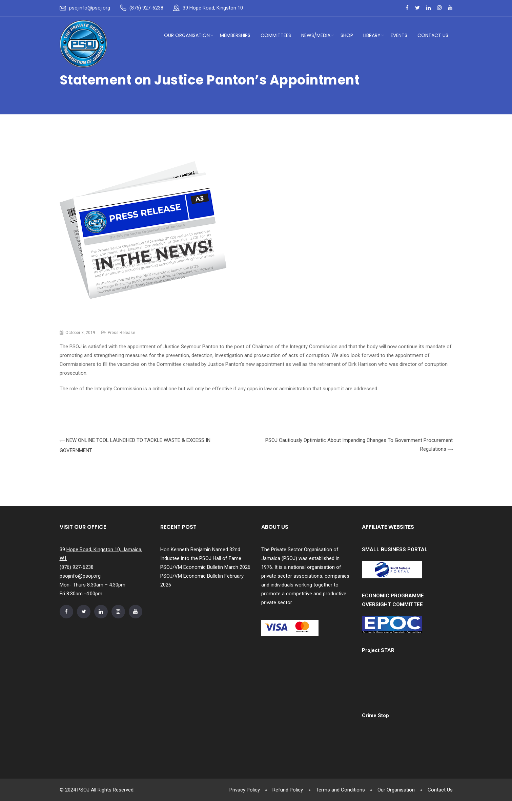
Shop (347, 35)
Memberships (235, 35)
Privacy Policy (241, 790)
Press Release (121, 332)
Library (372, 35)
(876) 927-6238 (146, 8)
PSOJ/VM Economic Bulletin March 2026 (205, 567)
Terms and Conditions (338, 790)
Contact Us (432, 35)
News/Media (315, 35)
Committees (276, 35)
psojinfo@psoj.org (89, 8)
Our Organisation (187, 35)
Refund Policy (285, 790)
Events (399, 35)
